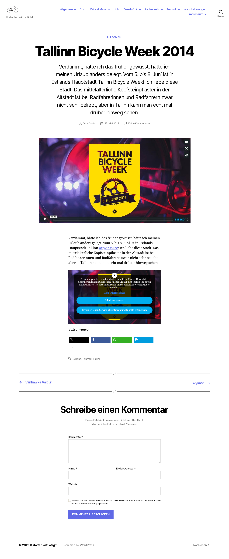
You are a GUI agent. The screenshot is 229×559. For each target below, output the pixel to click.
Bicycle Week (109, 253)
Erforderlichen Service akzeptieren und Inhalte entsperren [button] (114, 315)
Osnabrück (131, 11)
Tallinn (97, 364)
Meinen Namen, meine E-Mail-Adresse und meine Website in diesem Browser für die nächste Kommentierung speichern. (116, 507)
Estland (77, 364)
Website (72, 489)
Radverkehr (152, 11)
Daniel (91, 128)
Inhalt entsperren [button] (114, 305)
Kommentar (75, 442)
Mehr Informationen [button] (114, 298)
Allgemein (66, 11)
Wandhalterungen (195, 11)
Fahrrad (87, 364)
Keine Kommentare (139, 128)
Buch (83, 11)
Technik (172, 11)
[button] (79, 345)
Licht (117, 11)
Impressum (196, 16)
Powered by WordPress (80, 550)
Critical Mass (98, 11)
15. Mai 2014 (111, 128)
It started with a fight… (45, 550)
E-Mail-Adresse (126, 473)
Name (72, 473)
